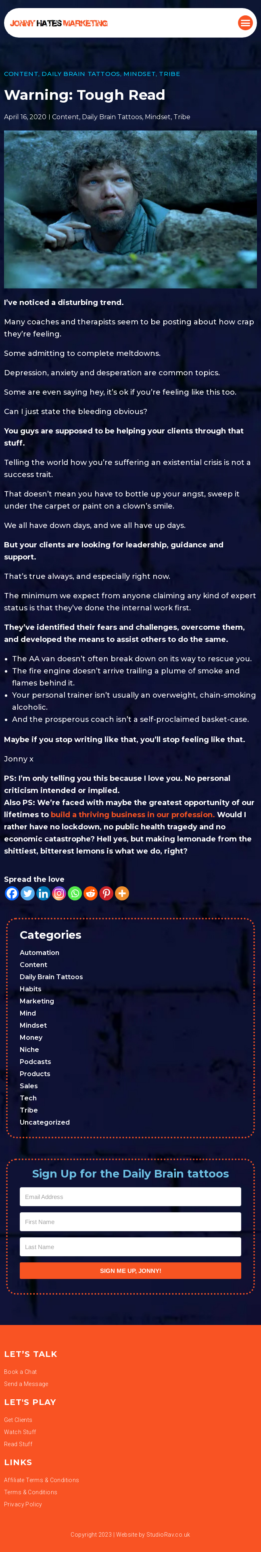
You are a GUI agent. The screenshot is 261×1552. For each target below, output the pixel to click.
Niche (29, 1050)
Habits (31, 989)
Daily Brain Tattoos (81, 74)
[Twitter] (28, 893)
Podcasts (35, 1062)
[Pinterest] (106, 893)
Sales (29, 1086)
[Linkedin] (43, 893)
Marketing (37, 1001)
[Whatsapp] (75, 893)
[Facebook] (12, 893)
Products (35, 1074)
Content (21, 74)
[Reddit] (91, 893)
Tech (28, 1098)
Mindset (139, 74)
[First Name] (130, 1221)
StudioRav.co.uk (168, 1534)
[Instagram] (59, 893)
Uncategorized (45, 1122)
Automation (39, 953)
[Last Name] (130, 1246)
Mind (28, 1013)
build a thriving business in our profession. (133, 814)
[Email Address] (130, 1196)
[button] (245, 23)
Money (31, 1037)
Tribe (169, 74)
